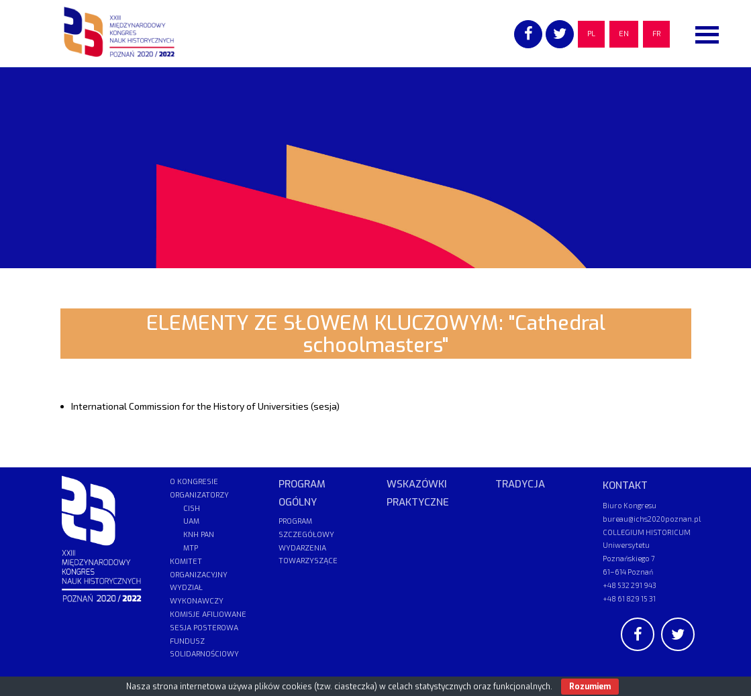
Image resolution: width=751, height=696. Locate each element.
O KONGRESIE (194, 482)
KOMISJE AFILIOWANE (208, 615)
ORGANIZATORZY (199, 495)
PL (591, 34)
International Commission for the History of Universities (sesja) (205, 406)
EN (624, 34)
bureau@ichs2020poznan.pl (652, 518)
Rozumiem (590, 686)
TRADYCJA (520, 484)
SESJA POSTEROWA (204, 628)
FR (656, 34)
